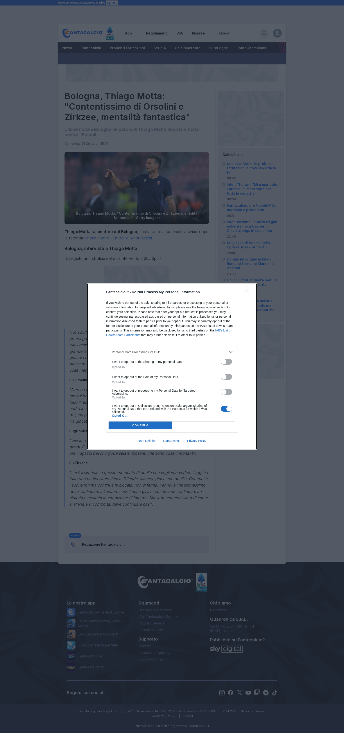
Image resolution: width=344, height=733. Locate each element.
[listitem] (172, 352)
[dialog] (172, 366)
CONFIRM (140, 425)
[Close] (248, 292)
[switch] (226, 362)
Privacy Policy (196, 441)
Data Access (171, 441)
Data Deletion (147, 441)
